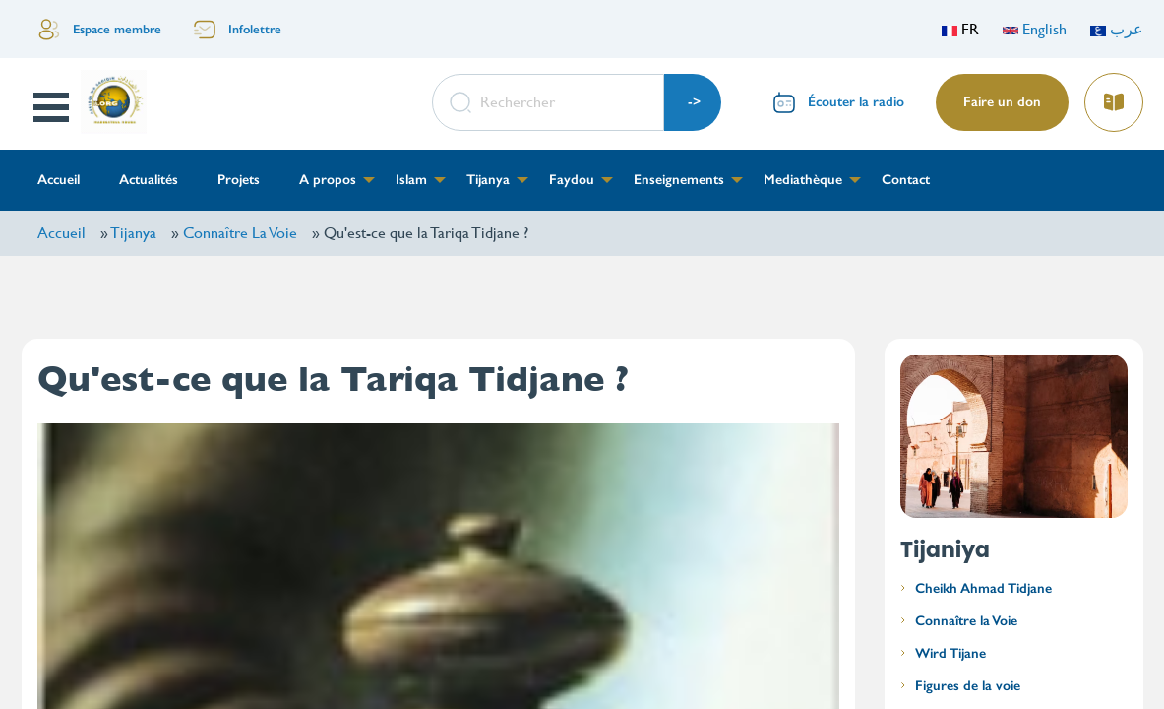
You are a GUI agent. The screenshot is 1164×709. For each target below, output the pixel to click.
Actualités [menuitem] (148, 179)
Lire (1113, 96)
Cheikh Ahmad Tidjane (983, 588)
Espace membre (117, 29)
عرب (1116, 29)
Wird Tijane (950, 653)
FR (960, 29)
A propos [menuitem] (327, 179)
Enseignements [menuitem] (679, 179)
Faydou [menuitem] (571, 179)
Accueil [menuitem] (58, 179)
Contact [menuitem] (906, 179)
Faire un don (1002, 102)
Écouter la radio (856, 102)
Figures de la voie (967, 685)
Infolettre (254, 29)
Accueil (61, 233)
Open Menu (52, 107)
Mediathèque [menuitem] (803, 179)
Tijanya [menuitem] (488, 179)
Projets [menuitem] (238, 179)
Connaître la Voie (966, 620)
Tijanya (133, 233)
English (1035, 29)
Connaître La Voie (240, 233)
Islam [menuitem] (411, 179)
